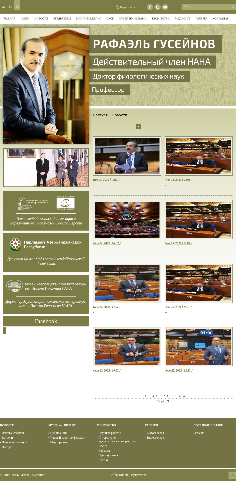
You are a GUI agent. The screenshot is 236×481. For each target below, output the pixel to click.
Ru (17, 6)
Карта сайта (127, 7)
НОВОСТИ (7, 425)
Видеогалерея (156, 437)
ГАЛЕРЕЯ (201, 18)
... (94, 184)
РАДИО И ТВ (183, 18)
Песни (103, 446)
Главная (100, 115)
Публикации (58, 433)
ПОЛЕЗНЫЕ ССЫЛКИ (208, 425)
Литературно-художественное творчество (117, 439)
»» (184, 396)
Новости (41, 18)
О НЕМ (25, 18)
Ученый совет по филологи (68, 437)
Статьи (103, 460)
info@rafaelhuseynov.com (128, 475)
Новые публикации (14, 442)
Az (3, 6)
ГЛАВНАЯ (9, 18)
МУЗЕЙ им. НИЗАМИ (133, 18)
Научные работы (110, 433)
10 (175, 396)
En (10, 6)
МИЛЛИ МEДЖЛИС (88, 18)
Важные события (13, 433)
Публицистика (108, 455)
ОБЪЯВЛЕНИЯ (62, 18)
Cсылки (200, 433)
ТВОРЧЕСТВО (161, 18)
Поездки (7, 447)
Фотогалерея (155, 433)
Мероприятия (59, 442)
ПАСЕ (110, 18)
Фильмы (104, 450)
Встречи (7, 437)
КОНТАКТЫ (220, 18)
